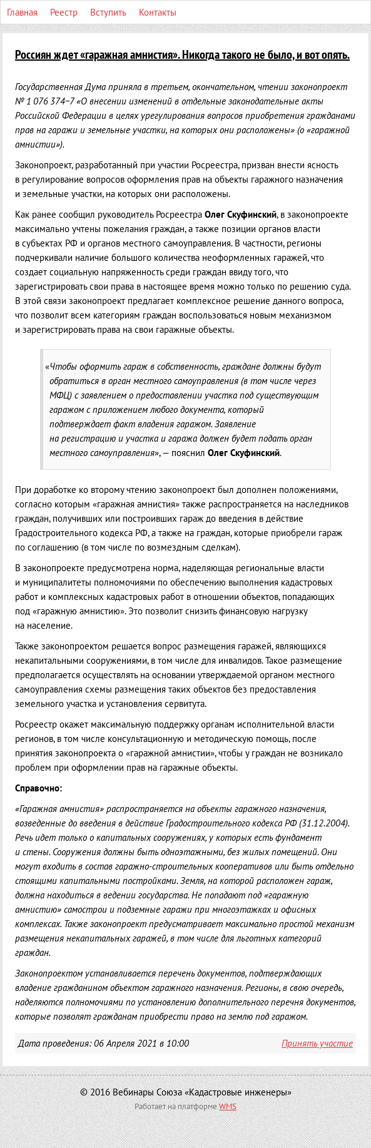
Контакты (157, 12)
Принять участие (317, 1043)
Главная (22, 12)
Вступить (108, 12)
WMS (227, 1106)
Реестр (64, 12)
